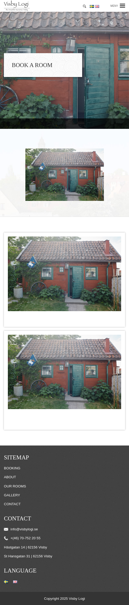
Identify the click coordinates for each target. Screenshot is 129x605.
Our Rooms (15, 486)
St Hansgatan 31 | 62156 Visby (28, 556)
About (10, 477)
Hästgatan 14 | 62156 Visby (25, 547)
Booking (12, 468)
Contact (12, 504)
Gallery (12, 495)
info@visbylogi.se (21, 529)
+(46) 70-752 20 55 (22, 538)
